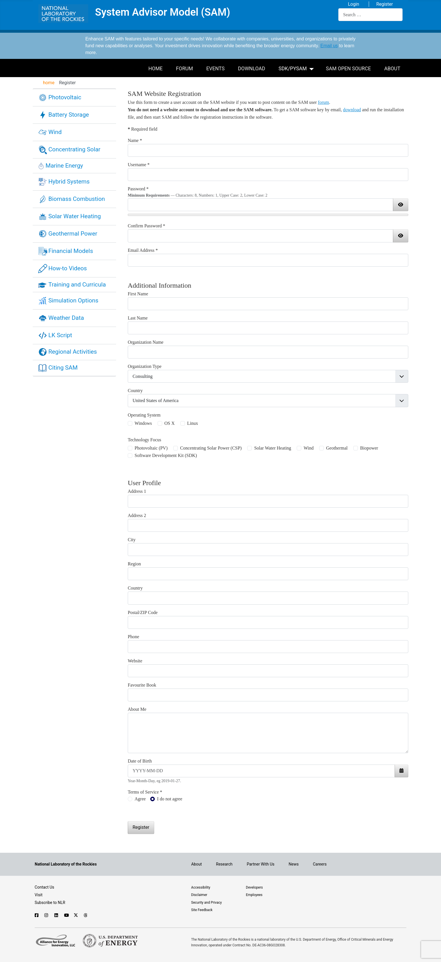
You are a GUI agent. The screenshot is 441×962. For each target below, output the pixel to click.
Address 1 (137, 491)
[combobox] (370, 14)
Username (139, 164)
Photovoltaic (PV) (151, 448)
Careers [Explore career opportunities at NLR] (320, 864)
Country (135, 390)
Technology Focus (144, 439)
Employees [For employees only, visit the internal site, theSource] (254, 895)
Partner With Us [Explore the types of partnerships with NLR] (260, 864)
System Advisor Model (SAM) (162, 12)
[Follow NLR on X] (76, 915)
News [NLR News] (294, 864)
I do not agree (169, 798)
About (392, 68)
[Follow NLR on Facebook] (37, 915)
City (132, 539)
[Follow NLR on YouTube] (66, 915)
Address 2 (137, 515)
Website (135, 660)
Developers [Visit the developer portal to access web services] (254, 887)
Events (215, 68)
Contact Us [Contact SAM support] (44, 887)
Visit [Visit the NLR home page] (39, 895)
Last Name (138, 318)
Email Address (143, 250)
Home (156, 68)
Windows (143, 423)
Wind (309, 448)
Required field (142, 129)
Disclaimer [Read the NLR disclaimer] (199, 895)
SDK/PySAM (293, 68)
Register (384, 4)
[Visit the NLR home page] (66, 864)
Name (135, 140)
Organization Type (145, 366)
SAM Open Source (348, 68)
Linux (192, 423)
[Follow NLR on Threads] (86, 915)
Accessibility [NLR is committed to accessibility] (200, 887)
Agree (140, 798)
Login (353, 4)
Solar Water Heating (272, 448)
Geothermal (337, 448)
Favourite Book (142, 685)
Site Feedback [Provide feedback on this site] (202, 910)
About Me (137, 709)
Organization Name (145, 342)
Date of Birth (140, 761)
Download (251, 68)
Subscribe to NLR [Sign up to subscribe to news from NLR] (50, 902)
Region (134, 563)
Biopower (369, 448)
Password (138, 188)
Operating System (144, 415)
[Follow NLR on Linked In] (56, 915)
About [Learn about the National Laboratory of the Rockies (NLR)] (196, 864)
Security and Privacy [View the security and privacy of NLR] (206, 903)
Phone (133, 636)
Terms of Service (145, 792)
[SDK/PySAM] (313, 68)
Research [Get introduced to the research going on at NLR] (224, 864)
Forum (184, 68)
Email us (329, 45)
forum (323, 102)
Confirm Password (146, 225)
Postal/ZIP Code (143, 612)
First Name (138, 293)
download (352, 109)
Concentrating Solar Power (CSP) (211, 448)
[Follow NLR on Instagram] (46, 915)
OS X (169, 423)
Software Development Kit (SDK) (166, 455)
